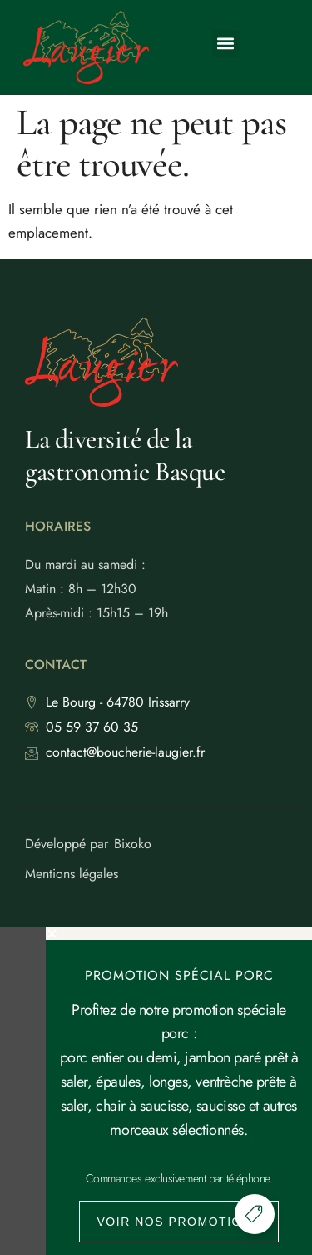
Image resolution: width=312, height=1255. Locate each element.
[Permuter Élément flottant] (255, 1214)
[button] (226, 44)
